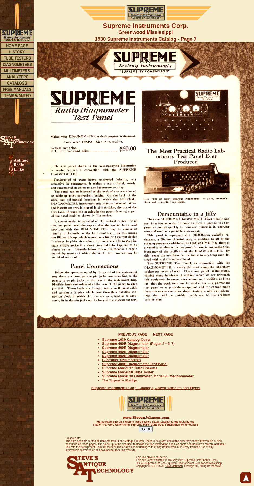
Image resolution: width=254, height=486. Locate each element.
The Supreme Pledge (119, 380)
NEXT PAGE (163, 334)
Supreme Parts (140, 424)
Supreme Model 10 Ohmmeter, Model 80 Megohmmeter (148, 376)
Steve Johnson (174, 466)
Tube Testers (143, 421)
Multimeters (186, 421)
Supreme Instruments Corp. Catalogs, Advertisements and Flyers (145, 388)
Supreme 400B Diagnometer (125, 348)
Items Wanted (189, 424)
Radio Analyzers (103, 424)
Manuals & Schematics (165, 424)
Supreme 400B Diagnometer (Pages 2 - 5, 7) (138, 344)
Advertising (122, 424)
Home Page (104, 421)
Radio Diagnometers (165, 421)
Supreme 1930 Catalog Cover (126, 339)
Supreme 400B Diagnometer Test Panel (134, 364)
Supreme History (123, 421)
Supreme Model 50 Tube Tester (128, 372)
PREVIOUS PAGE (132, 334)
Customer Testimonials (121, 360)
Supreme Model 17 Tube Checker (129, 368)
